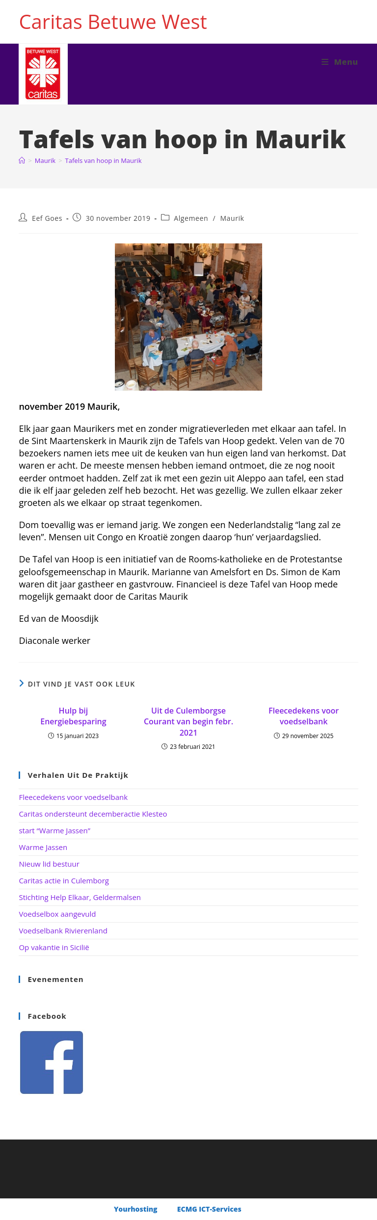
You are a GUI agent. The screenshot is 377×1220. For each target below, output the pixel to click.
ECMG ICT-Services (209, 1209)
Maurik (232, 218)
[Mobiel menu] (340, 61)
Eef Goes (47, 218)
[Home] (22, 160)
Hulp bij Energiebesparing (73, 716)
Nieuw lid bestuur (49, 864)
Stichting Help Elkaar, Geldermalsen (80, 897)
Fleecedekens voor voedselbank (304, 716)
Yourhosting (136, 1209)
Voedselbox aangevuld (57, 914)
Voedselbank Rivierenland (63, 930)
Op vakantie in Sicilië (54, 947)
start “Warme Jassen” (54, 830)
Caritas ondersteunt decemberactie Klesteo (93, 814)
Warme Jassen (43, 847)
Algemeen (191, 218)
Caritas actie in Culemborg (64, 880)
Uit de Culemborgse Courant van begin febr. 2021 (188, 721)
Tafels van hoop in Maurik (103, 160)
